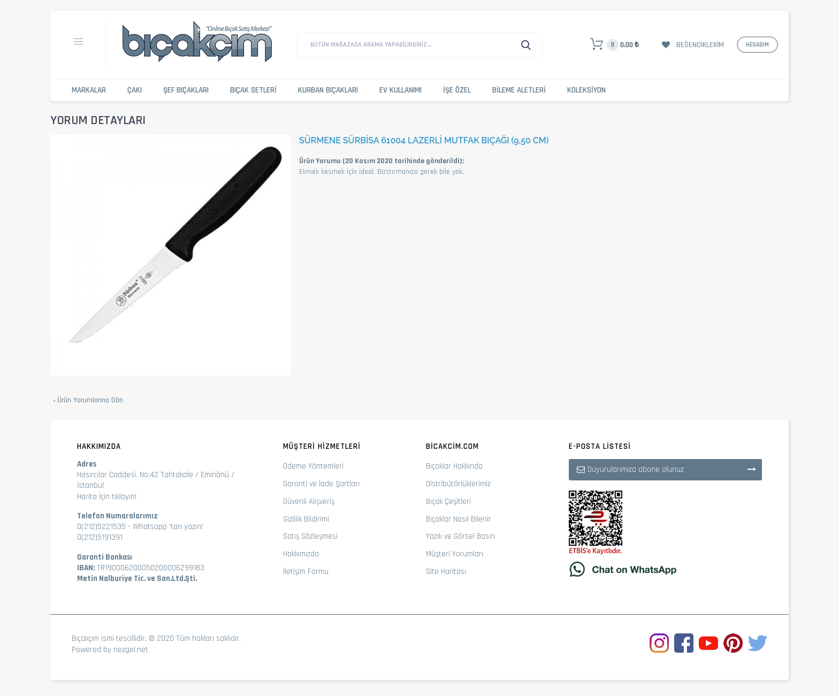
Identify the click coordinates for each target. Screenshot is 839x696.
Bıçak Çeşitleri (448, 502)
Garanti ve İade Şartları (321, 484)
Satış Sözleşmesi (310, 536)
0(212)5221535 (101, 527)
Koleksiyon (586, 90)
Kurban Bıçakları (328, 90)
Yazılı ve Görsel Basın (460, 536)
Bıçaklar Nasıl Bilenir (458, 519)
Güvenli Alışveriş (308, 502)
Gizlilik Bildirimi (306, 519)
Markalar (89, 90)
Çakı (134, 90)
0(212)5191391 (100, 537)
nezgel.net (130, 650)
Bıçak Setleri (253, 90)
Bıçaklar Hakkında (454, 466)
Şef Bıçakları (186, 90)
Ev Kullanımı (400, 90)
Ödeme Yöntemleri (313, 466)
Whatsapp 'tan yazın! (168, 527)
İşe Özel (457, 90)
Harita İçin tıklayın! (106, 497)
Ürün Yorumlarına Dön (88, 400)
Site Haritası (446, 572)
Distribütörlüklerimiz (458, 484)
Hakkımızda (301, 554)
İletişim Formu (306, 572)
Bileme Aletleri (519, 90)
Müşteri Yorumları (454, 554)
